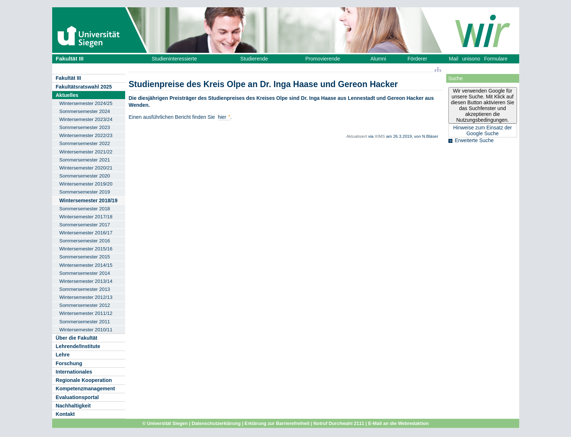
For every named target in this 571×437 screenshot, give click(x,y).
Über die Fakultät (76, 338)
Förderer (417, 59)
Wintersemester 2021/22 (86, 152)
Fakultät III (70, 58)
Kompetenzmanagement (85, 388)
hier (222, 117)
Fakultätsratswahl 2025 (84, 87)
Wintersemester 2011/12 (86, 313)
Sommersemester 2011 (84, 321)
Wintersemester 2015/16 (86, 248)
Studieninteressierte (174, 59)
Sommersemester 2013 (84, 289)
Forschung (69, 363)
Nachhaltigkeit (73, 406)
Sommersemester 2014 (84, 273)
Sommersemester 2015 (84, 257)
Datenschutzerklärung (216, 423)
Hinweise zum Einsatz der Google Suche (482, 130)
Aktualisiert (356, 136)
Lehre (63, 355)
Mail (453, 59)
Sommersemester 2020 (84, 176)
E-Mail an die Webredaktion (398, 423)
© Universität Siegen (165, 423)
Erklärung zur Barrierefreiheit (276, 423)
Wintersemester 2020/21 (86, 168)
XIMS (380, 136)
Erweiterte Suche (474, 140)
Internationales (74, 372)
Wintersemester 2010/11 (86, 329)
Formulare (496, 59)
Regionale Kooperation (84, 380)
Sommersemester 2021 (84, 160)
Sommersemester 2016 (84, 240)
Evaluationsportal (77, 397)
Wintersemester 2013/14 (86, 281)
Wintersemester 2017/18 (86, 216)
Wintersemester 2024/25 (86, 103)
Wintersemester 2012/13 (86, 297)
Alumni (378, 59)
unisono (471, 59)
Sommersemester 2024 (84, 111)
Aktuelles (67, 95)
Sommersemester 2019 (84, 192)
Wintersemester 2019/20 (86, 184)
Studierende (254, 59)
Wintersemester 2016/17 (86, 232)
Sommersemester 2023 (84, 127)
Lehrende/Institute (78, 346)
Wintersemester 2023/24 (86, 119)
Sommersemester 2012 (84, 305)
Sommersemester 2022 (84, 143)
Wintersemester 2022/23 (86, 135)
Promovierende (322, 59)
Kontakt (65, 414)
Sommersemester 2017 (84, 224)
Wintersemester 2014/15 (86, 265)
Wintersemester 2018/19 (88, 200)
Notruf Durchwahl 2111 (338, 423)
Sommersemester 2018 (84, 208)
